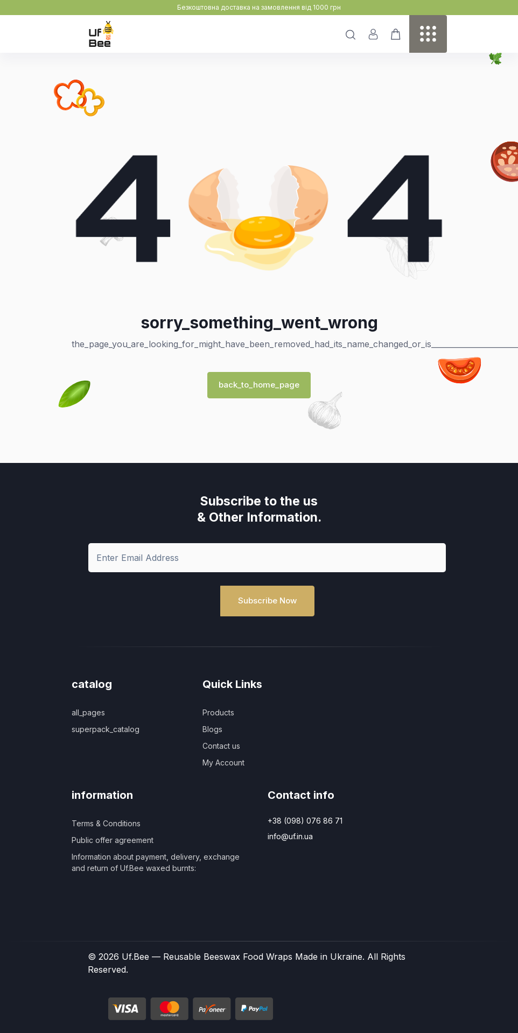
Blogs (212, 729)
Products (218, 712)
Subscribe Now (267, 600)
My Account (223, 762)
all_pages (88, 712)
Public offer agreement (112, 840)
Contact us (221, 745)
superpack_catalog (105, 729)
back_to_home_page (259, 385)
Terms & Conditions (106, 823)
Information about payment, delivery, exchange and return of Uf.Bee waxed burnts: (156, 862)
